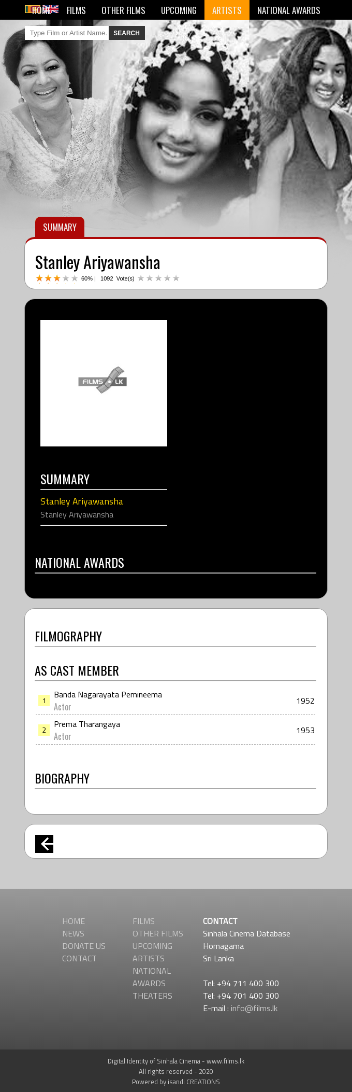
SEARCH (126, 33)
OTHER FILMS (123, 10)
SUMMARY (60, 226)
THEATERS (152, 995)
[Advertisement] (176, 892)
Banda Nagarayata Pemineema (108, 694)
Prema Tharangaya (87, 724)
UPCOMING (179, 10)
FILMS (76, 10)
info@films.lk (254, 1008)
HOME (41, 10)
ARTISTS (227, 10)
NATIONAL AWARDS (288, 10)
